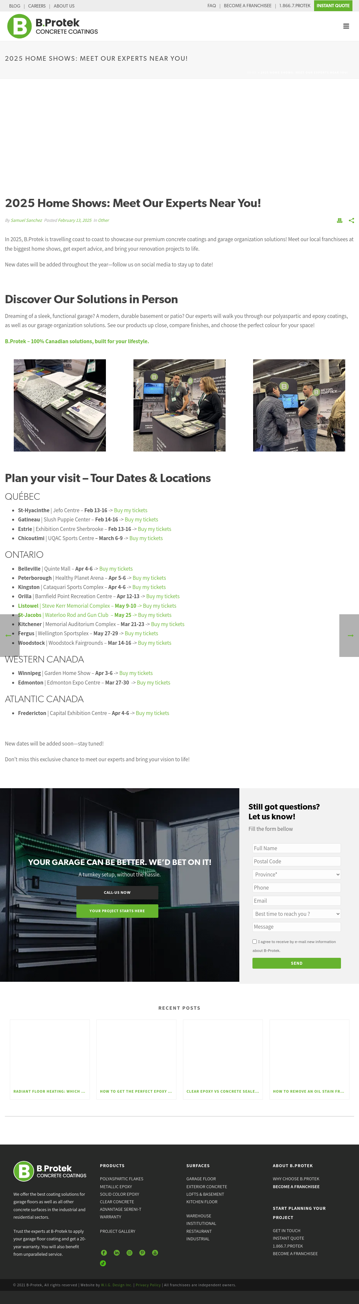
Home (252, 72)
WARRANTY (110, 1217)
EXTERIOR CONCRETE (207, 1186)
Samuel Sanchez (26, 220)
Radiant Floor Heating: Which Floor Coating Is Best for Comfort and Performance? (51, 1091)
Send (297, 963)
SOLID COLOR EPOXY (119, 1194)
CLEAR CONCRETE (117, 1202)
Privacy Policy (148, 1285)
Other (103, 220)
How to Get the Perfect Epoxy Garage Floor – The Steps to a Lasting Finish (138, 1091)
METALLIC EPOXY (116, 1186)
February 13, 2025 (74, 220)
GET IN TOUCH (286, 1230)
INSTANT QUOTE (333, 5)
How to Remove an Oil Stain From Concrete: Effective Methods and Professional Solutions (311, 1091)
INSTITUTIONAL (201, 1223)
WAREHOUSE (199, 1216)
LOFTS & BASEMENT (205, 1194)
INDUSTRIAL (198, 1239)
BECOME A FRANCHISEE (247, 5)
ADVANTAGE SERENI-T (120, 1209)
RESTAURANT (199, 1231)
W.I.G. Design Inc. (117, 1285)
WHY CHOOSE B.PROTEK (296, 1179)
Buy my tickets (131, 510)
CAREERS (37, 6)
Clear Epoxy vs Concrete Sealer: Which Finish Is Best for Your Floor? (225, 1091)
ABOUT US (64, 6)
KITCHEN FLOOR (202, 1202)
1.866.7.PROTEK (294, 5)
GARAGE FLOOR (201, 1179)
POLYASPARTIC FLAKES (121, 1179)
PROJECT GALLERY (117, 1231)
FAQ (212, 5)
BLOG (14, 6)
